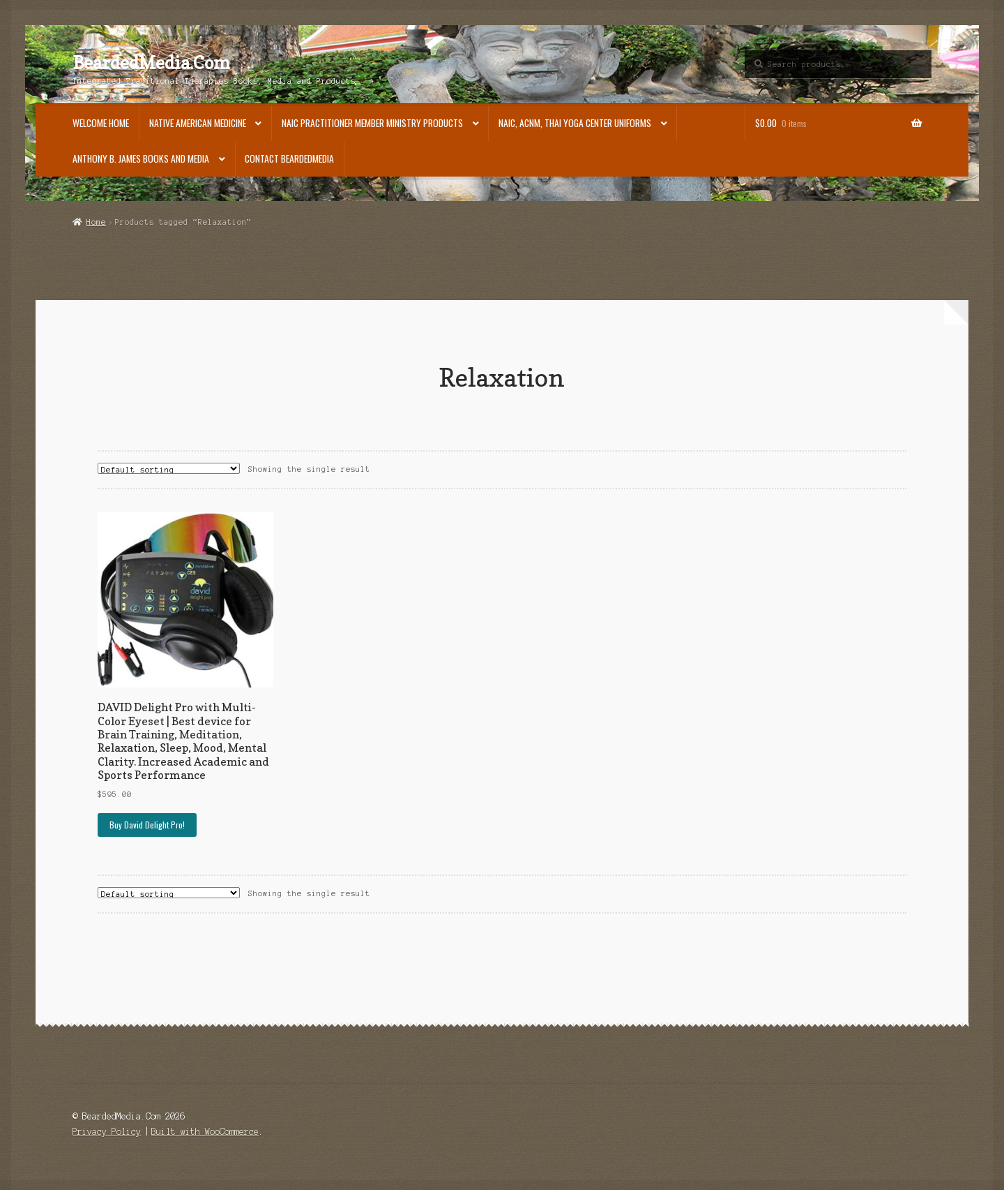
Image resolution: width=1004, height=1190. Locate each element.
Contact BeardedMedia (289, 158)
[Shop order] (169, 468)
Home (96, 222)
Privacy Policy (107, 1131)
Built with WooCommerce (205, 1131)
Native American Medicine (197, 123)
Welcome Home (101, 123)
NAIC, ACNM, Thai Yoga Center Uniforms (575, 123)
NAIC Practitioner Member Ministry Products (372, 123)
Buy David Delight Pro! (147, 825)
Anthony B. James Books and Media (141, 158)
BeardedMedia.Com (151, 62)
